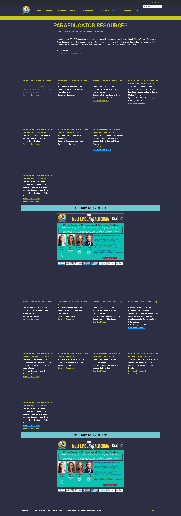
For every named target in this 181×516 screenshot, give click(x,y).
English (147, 6)
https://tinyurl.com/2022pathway (69, 53)
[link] (90, 239)
